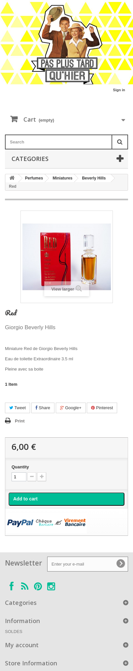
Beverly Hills (94, 178)
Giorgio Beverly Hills (30, 327)
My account (22, 645)
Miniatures (62, 178)
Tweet (17, 407)
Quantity (20, 466)
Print (20, 420)
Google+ (71, 407)
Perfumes (34, 178)
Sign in (119, 90)
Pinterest (102, 407)
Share (43, 407)
